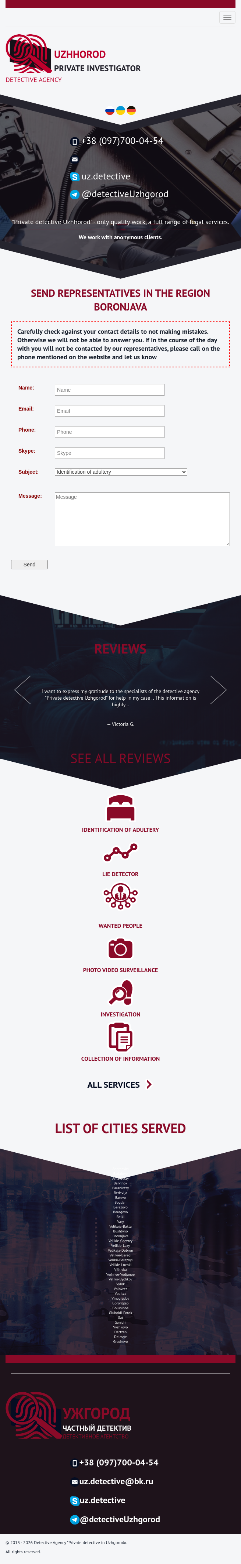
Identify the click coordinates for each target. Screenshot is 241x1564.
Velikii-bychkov (120, 1279)
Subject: (28, 472)
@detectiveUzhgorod (119, 194)
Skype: (26, 451)
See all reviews (120, 758)
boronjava (120, 1236)
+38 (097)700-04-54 (116, 141)
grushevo (120, 1341)
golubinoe (121, 1308)
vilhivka (120, 1269)
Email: (26, 409)
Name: (26, 388)
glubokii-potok (120, 1312)
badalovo (120, 1173)
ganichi (121, 1322)
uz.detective (100, 176)
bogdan (120, 1202)
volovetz (120, 1288)
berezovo (120, 1207)
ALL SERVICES (114, 1084)
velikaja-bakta (120, 1226)
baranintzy (120, 1188)
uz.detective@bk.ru (111, 1481)
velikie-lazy (120, 1245)
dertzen (120, 1332)
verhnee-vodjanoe (120, 1274)
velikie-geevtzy (120, 1240)
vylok (120, 1284)
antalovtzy (120, 1178)
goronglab (120, 1303)
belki (120, 1216)
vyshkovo (120, 1327)
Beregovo (120, 1212)
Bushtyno (120, 1231)
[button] (23, 694)
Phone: (27, 430)
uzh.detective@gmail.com (120, 159)
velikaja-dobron (120, 1250)
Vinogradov (120, 1298)
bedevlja (120, 1192)
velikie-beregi (120, 1255)
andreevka (120, 1168)
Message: (30, 496)
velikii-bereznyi (120, 1260)
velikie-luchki (121, 1264)
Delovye (120, 1336)
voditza (120, 1293)
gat (120, 1317)
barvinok (120, 1183)
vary (120, 1221)
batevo (120, 1197)
